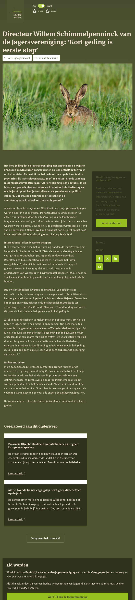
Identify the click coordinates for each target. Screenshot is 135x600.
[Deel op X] (107, 258)
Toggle (41, 6)
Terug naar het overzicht (45, 587)
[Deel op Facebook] (99, 258)
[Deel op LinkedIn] (115, 258)
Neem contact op (111, 223)
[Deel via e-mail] (99, 266)
